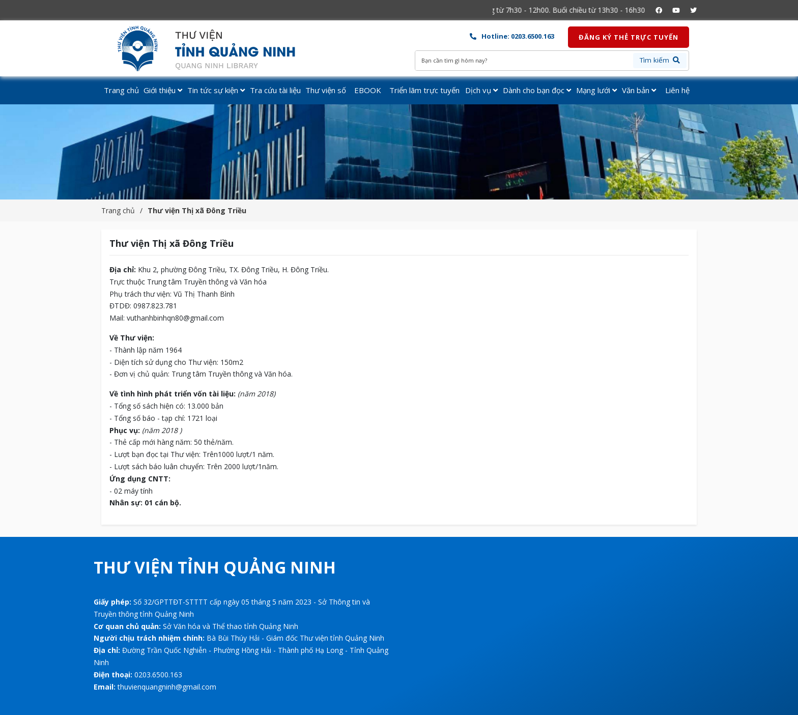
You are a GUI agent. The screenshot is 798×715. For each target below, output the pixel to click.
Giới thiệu (163, 90)
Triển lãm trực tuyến (424, 90)
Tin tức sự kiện (216, 90)
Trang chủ (121, 90)
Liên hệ (677, 90)
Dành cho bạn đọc (537, 90)
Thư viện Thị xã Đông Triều (197, 210)
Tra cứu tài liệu (275, 90)
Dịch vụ (481, 90)
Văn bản (639, 90)
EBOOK (367, 90)
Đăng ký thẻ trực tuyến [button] (628, 37)
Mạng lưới (596, 90)
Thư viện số (325, 90)
